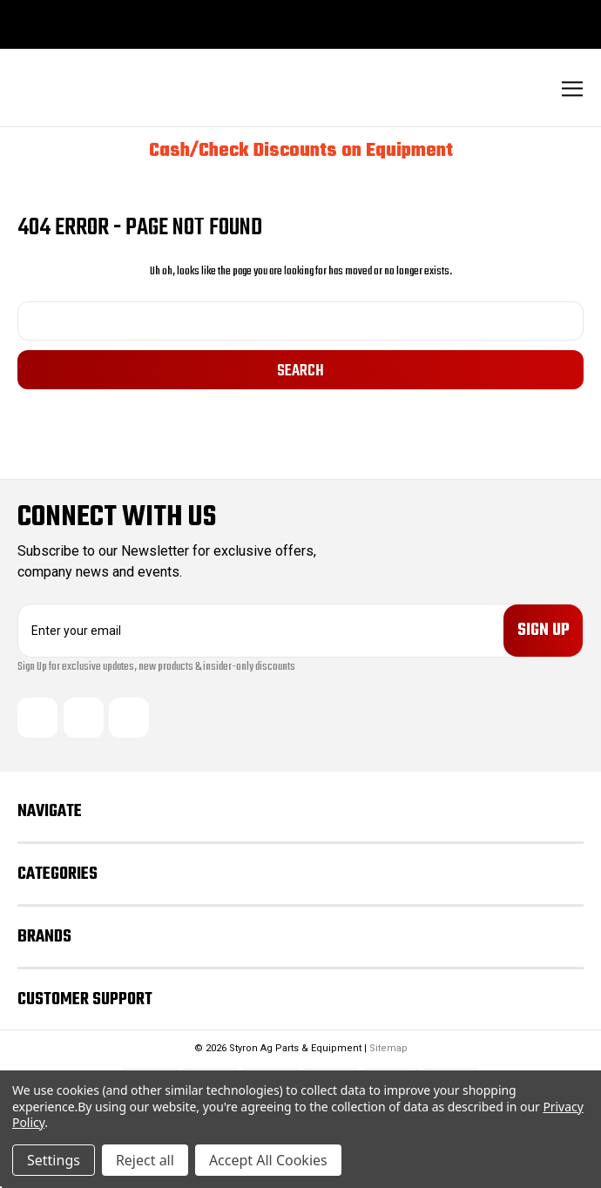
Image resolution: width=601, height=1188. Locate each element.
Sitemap (388, 1048)
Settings (53, 1160)
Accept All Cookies (268, 1160)
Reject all (145, 1160)
